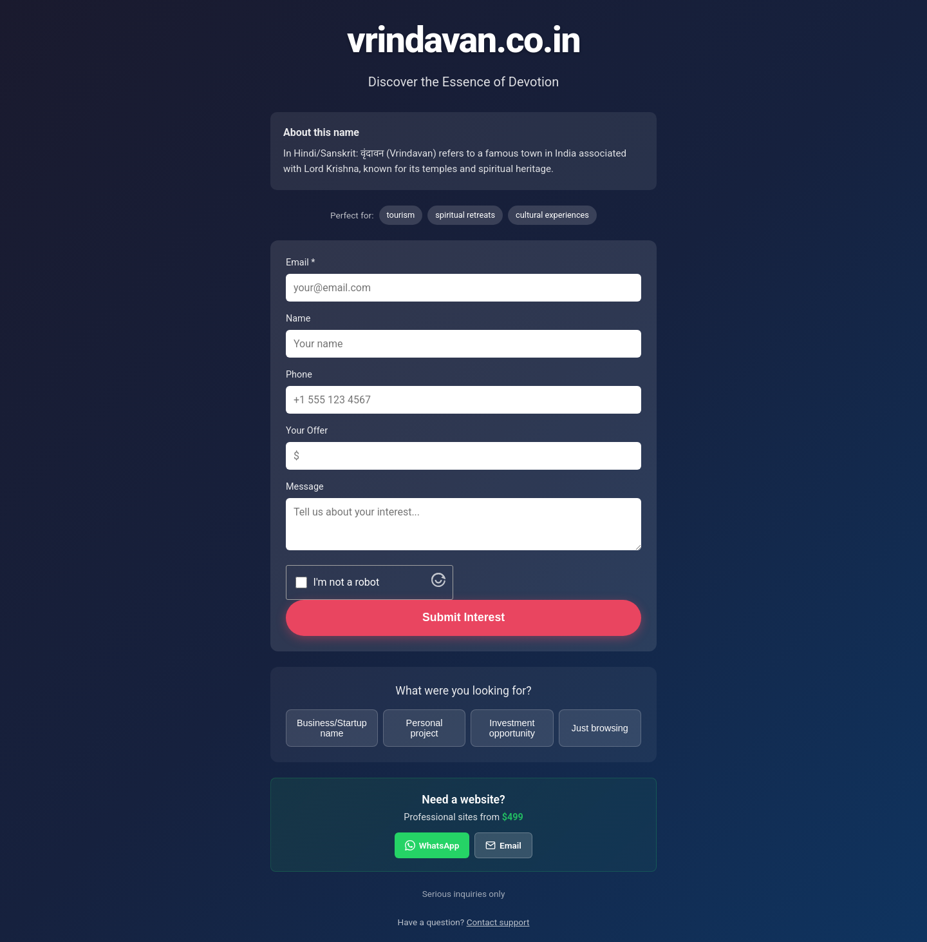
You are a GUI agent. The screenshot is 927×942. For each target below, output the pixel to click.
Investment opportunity (512, 728)
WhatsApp (432, 845)
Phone (299, 374)
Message (305, 486)
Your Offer (307, 430)
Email (503, 845)
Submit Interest (463, 617)
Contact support (498, 922)
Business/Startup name (332, 728)
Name (298, 318)
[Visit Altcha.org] (438, 583)
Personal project (424, 728)
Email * (300, 262)
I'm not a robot (347, 582)
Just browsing (600, 728)
